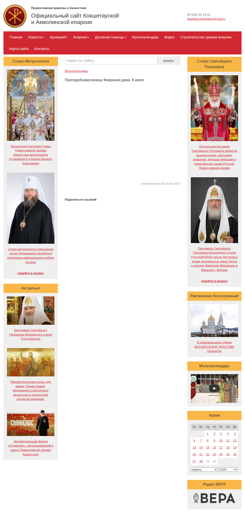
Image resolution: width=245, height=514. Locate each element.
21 (201, 454)
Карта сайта (19, 49)
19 (234, 447)
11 (227, 440)
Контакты (41, 49)
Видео (169, 37)
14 (201, 447)
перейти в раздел (31, 273)
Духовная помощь (110, 37)
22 (207, 454)
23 (214, 454)
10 (220, 440)
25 (227, 454)
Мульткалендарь (145, 37)
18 (227, 447)
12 (234, 440)
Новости (36, 37)
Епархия (81, 37)
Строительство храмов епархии (205, 37)
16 (214, 447)
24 (220, 454)
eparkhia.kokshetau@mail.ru (206, 19)
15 (207, 447)
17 (220, 447)
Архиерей (58, 37)
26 (234, 454)
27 (194, 461)
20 (194, 454)
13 (194, 447)
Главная (15, 37)
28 (201, 461)
